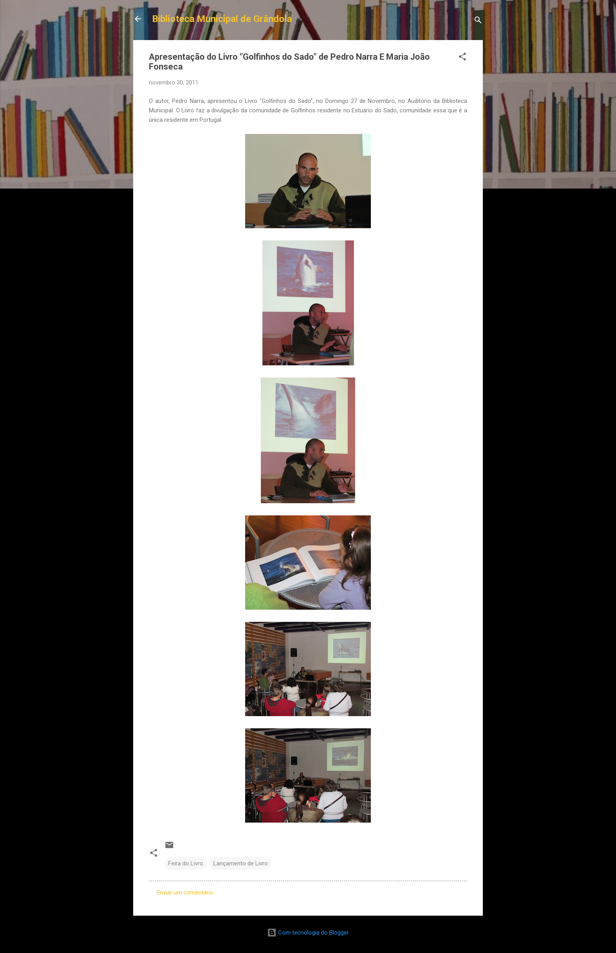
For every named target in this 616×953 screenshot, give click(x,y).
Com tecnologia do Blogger (308, 932)
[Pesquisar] (478, 21)
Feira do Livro (185, 863)
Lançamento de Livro (240, 863)
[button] (462, 58)
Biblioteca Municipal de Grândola (222, 18)
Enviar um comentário (185, 892)
